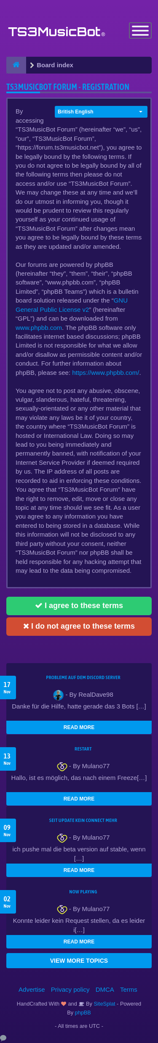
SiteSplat (103, 1004)
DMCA (105, 989)
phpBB (83, 1012)
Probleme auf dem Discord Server (83, 677)
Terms (128, 989)
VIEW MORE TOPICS (79, 960)
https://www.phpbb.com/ (105, 372)
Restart (83, 749)
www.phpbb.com (39, 327)
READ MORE (79, 727)
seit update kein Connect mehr (83, 820)
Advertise (32, 989)
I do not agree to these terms (79, 626)
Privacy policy (70, 989)
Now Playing (83, 892)
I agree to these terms (79, 605)
